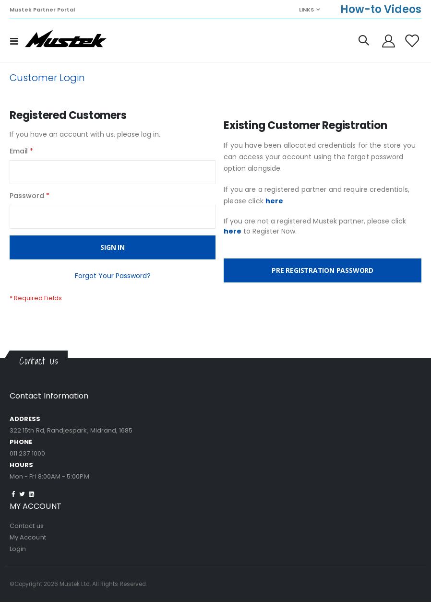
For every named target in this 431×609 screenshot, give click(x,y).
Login (18, 556)
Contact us (27, 533)
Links (306, 9)
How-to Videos (380, 9)
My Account (28, 544)
